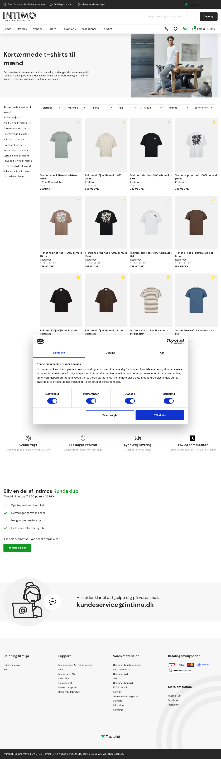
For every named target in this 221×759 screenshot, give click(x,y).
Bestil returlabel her (69, 691)
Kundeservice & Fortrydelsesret (75, 665)
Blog (5, 669)
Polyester (118, 700)
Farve (102, 107)
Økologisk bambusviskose (127, 665)
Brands (178, 107)
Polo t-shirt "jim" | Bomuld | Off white (103, 177)
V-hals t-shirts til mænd (16, 171)
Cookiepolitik (65, 682)
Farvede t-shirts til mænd (17, 160)
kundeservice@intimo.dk (115, 605)
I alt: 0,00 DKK (203, 28)
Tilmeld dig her (17, 547)
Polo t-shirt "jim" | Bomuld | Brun (104, 330)
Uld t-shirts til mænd (15, 176)
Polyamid (118, 709)
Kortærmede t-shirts (14, 128)
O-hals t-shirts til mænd (17, 166)
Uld (115, 678)
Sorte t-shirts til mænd (16, 155)
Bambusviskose (121, 669)
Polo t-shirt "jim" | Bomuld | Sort (58, 330)
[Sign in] (166, 29)
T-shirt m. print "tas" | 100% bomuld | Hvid (196, 177)
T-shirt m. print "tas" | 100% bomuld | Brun (61, 254)
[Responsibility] (185, 29)
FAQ (60, 669)
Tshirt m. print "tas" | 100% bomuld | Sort (151, 177)
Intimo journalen (12, 665)
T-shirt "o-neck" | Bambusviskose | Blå (195, 332)
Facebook (173, 700)
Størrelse (52, 107)
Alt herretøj (9, 117)
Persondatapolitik (68, 687)
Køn (128, 107)
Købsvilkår (64, 678)
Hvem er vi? (174, 695)
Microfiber (118, 705)
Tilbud (7, 29)
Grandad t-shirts (12, 144)
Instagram (173, 704)
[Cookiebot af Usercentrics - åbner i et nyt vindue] (169, 341)
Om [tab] (162, 352)
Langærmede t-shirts (15, 133)
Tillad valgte (110, 415)
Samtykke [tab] (59, 352)
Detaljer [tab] (110, 352)
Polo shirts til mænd (14, 139)
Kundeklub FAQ (66, 673)
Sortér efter (204, 107)
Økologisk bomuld (123, 682)
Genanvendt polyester (125, 696)
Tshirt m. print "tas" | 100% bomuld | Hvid (151, 254)
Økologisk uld (120, 673)
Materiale (77, 107)
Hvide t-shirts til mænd (16, 150)
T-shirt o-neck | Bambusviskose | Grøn (59, 177)
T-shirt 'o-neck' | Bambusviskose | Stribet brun (149, 332)
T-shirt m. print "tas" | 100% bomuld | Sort (106, 254)
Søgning (208, 16)
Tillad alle (160, 415)
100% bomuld (120, 687)
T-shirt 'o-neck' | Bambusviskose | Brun (194, 254)
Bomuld (117, 691)
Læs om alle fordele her (45, 539)
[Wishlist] (175, 29)
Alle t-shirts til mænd (15, 122)
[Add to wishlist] (78, 122)
